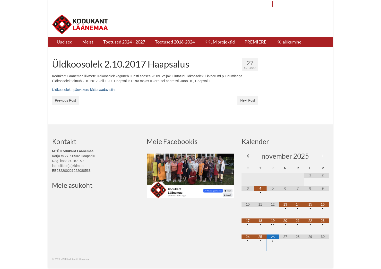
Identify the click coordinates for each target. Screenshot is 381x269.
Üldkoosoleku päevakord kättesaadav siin (83, 90)
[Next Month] (322, 156)
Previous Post (65, 100)
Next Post (247, 100)
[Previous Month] (248, 156)
